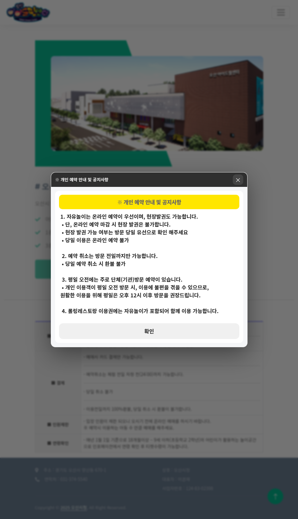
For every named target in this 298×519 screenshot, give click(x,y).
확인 (149, 331)
